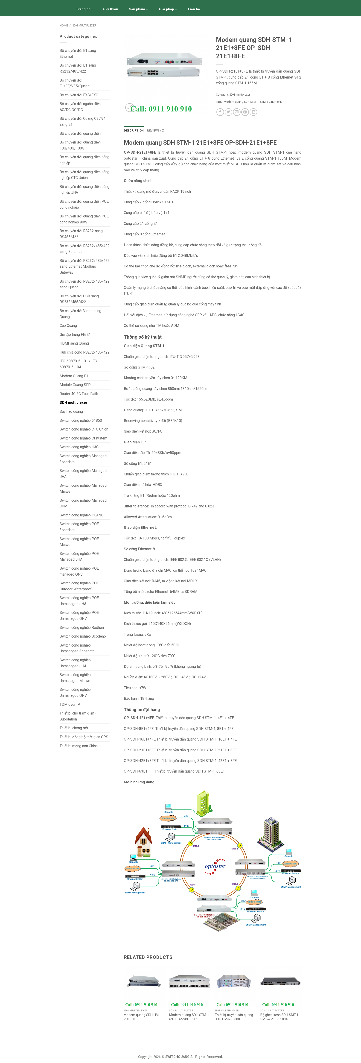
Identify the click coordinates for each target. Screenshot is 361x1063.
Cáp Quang (68, 325)
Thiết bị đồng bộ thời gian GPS (84, 737)
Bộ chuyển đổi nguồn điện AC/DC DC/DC (80, 107)
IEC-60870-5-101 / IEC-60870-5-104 (79, 364)
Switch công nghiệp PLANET (82, 515)
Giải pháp (168, 9)
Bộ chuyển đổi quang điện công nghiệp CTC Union (84, 175)
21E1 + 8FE (227, 750)
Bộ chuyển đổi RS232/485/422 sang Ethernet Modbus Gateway (85, 266)
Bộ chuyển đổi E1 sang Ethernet (78, 53)
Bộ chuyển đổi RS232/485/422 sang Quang (85, 284)
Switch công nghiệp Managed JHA (83, 474)
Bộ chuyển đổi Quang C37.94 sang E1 (82, 121)
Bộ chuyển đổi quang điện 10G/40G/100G (80, 145)
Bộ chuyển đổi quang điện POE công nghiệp (84, 204)
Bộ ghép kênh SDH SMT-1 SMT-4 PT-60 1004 (279, 1017)
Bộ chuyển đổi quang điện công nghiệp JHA (84, 189)
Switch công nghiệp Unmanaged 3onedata (77, 648)
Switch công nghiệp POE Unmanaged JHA (79, 601)
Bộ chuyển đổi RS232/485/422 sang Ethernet (85, 249)
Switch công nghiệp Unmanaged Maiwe (75, 678)
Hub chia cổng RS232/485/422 (85, 352)
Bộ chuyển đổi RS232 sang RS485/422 (81, 234)
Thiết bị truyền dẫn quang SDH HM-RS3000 (234, 1017)
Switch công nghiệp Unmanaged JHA (75, 663)
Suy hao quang (71, 411)
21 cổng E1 (149, 223)
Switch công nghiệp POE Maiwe (79, 542)
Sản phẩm (138, 9)
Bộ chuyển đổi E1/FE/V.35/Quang (75, 83)
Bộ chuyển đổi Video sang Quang (80, 314)
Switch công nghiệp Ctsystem (83, 438)
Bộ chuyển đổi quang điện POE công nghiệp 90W (84, 219)
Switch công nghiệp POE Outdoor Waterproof (79, 586)
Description (134, 130)
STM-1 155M (276, 158)
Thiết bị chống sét (74, 728)
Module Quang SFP (75, 385)
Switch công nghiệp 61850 (81, 420)
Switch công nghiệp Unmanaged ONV (75, 692)
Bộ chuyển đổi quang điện (80, 133)
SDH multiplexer (84, 25)
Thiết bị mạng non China (79, 746)
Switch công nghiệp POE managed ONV (79, 571)
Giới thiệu (110, 9)
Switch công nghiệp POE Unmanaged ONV (79, 615)
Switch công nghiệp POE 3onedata (79, 527)
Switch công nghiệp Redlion (82, 627)
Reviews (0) (155, 130)
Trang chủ (84, 9)
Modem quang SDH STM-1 (241, 101)
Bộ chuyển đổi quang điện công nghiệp (84, 160)
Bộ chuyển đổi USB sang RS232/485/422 (79, 299)
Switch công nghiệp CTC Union (84, 429)
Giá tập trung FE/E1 (75, 334)
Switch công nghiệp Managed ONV (83, 503)
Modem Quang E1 (74, 376)
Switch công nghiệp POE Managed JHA (79, 556)
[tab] (134, 130)
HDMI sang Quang (74, 343)
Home (64, 25)
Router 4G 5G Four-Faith (79, 394)
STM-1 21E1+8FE (271, 101)
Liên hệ (194, 9)
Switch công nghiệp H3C (79, 447)
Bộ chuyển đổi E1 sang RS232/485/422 (78, 68)
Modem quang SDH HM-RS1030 (142, 1017)
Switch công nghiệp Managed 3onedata (83, 459)
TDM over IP (70, 704)
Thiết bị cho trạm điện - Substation (78, 716)
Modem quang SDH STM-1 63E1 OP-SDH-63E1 (189, 1017)
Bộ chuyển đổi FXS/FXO (79, 95)
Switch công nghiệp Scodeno (83, 636)
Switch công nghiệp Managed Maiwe (83, 488)
